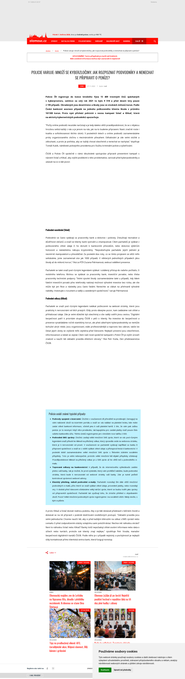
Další (139, 41)
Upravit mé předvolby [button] (122, 670)
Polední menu (84, 41)
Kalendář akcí (112, 41)
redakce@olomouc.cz (130, 557)
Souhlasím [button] (105, 670)
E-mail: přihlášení (35, 676)
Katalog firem (68, 41)
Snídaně (99, 41)
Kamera (126, 41)
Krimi (57, 51)
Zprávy (54, 41)
